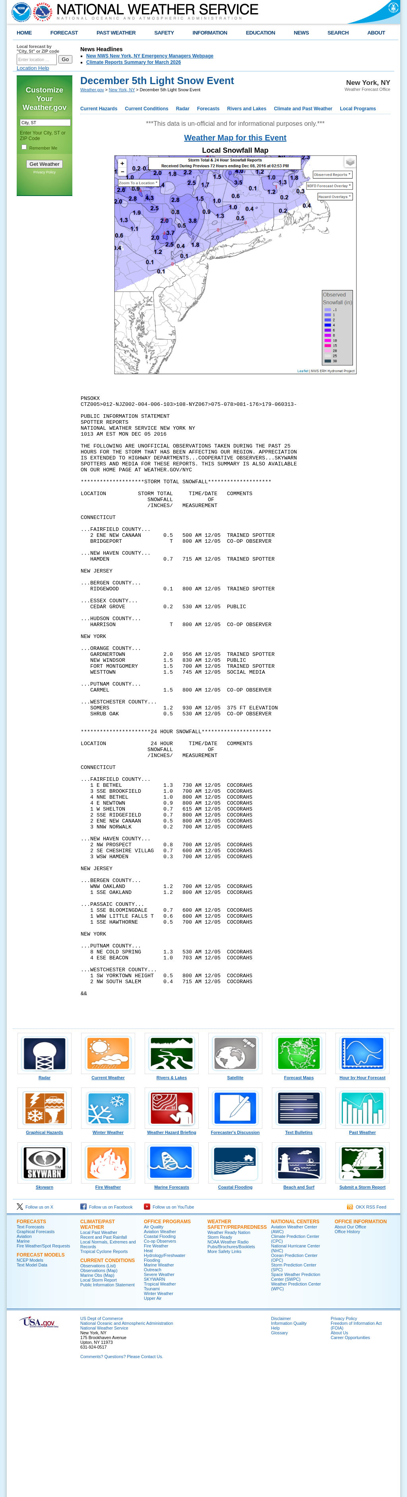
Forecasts (208, 108)
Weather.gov (92, 89)
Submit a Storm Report (362, 1311)
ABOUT (376, 33)
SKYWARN (154, 1405)
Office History (347, 1357)
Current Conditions (146, 108)
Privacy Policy (44, 172)
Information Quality (288, 1449)
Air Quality (153, 1353)
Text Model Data (32, 1391)
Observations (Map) (99, 1396)
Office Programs (167, 1348)
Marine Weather (159, 1391)
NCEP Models (30, 1386)
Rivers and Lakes (246, 108)
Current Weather (108, 1201)
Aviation (24, 1362)
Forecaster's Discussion (235, 1256)
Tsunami (152, 1414)
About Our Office (350, 1353)
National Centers (295, 1348)
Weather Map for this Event (235, 137)
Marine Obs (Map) (97, 1401)
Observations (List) (98, 1391)
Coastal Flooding (235, 1311)
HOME (24, 33)
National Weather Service (104, 1454)
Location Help (33, 68)
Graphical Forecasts (35, 1357)
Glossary (279, 1459)
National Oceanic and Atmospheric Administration (126, 1449)
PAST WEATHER (116, 33)
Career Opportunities (350, 1463)
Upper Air (152, 1424)
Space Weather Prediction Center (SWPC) (295, 1403)
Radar (183, 108)
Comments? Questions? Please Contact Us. (121, 1482)
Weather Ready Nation (228, 1358)
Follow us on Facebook (106, 1333)
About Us (339, 1459)
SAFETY (164, 33)
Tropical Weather (160, 1410)
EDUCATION (260, 33)
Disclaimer (281, 1444)
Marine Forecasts (172, 1311)
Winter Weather (108, 1256)
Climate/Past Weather (97, 1350)
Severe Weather (159, 1400)
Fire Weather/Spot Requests (43, 1372)
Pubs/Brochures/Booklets (231, 1372)
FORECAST (64, 33)
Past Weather (362, 1256)
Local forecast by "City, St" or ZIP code (38, 49)
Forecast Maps (299, 1201)
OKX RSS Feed (366, 1333)
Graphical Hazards (44, 1256)
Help (275, 1454)
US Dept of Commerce (101, 1444)
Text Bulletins (299, 1256)
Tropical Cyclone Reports (104, 1377)
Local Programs (358, 108)
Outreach (152, 1395)
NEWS (301, 33)
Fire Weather (108, 1311)
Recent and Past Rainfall (103, 1363)
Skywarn (44, 1311)
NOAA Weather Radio (227, 1368)
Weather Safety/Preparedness (237, 1350)
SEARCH (338, 33)
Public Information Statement (107, 1411)
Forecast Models (41, 1381)
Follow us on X (35, 1333)
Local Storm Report (98, 1406)
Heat (148, 1376)
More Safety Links (224, 1377)
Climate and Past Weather (303, 108)
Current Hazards (98, 108)
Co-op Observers (160, 1367)
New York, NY (122, 89)
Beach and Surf (299, 1311)
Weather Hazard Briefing (172, 1256)
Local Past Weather (98, 1358)
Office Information (361, 1348)
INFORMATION (210, 33)
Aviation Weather (160, 1357)
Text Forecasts (30, 1353)
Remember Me (43, 148)
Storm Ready (219, 1363)
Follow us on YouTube (169, 1333)
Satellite (235, 1201)
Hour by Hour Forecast (362, 1201)
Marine (23, 1367)
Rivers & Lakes (172, 1201)
